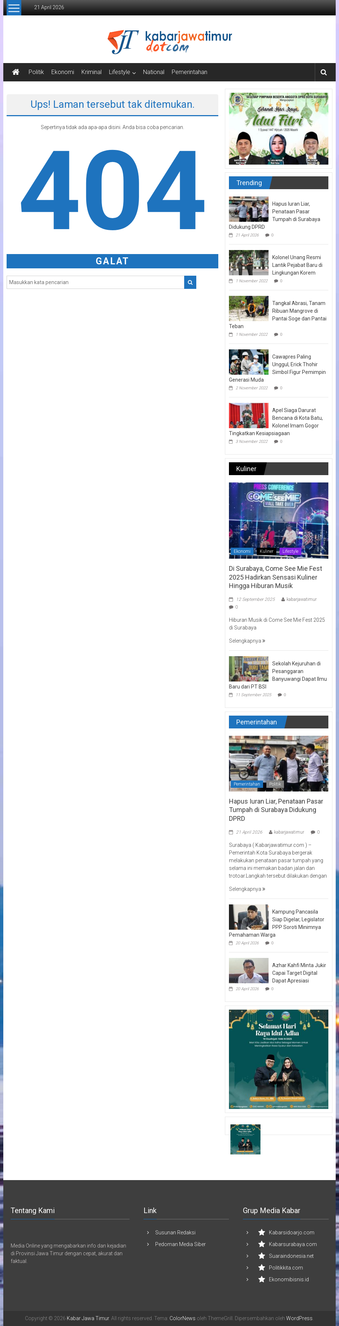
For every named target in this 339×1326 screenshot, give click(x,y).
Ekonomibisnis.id (289, 1279)
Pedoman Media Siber (180, 1244)
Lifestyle (119, 72)
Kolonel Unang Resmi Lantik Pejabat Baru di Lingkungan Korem (297, 265)
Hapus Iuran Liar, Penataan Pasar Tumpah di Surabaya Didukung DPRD (276, 809)
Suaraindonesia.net (291, 1256)
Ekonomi (62, 72)
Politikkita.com (286, 1268)
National (153, 72)
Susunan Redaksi (175, 1232)
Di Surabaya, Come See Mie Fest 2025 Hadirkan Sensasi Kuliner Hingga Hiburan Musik (275, 577)
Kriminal (91, 72)
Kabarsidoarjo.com (291, 1232)
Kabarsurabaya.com (293, 1244)
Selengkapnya (247, 641)
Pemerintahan (189, 72)
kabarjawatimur (302, 599)
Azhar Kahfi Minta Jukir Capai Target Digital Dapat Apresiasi (299, 973)
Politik (36, 72)
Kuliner (266, 551)
